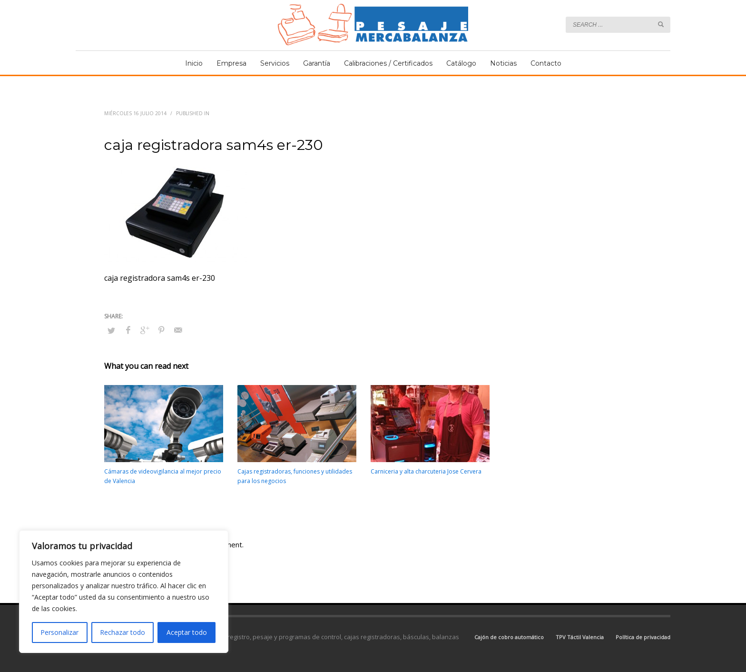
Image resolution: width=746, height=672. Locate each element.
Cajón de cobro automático (509, 637)
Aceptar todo (187, 632)
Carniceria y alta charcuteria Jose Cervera (426, 471)
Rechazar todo (122, 632)
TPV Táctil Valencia (580, 637)
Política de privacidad (643, 637)
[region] (123, 591)
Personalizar (59, 632)
